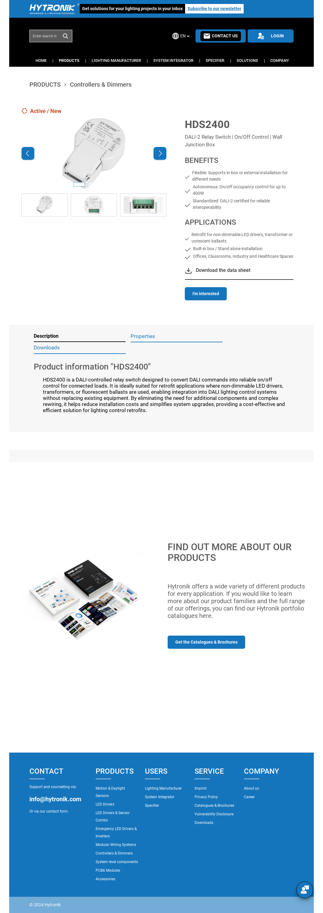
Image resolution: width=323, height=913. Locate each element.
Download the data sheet (223, 270)
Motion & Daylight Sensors (110, 792)
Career (249, 797)
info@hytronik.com (55, 799)
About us (251, 788)
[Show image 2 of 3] (94, 184)
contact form (57, 811)
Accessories (105, 879)
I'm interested (205, 293)
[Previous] (27, 153)
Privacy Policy (206, 797)
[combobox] (44, 36)
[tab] (80, 336)
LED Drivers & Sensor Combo (113, 816)
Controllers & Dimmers (114, 853)
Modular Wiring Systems (116, 845)
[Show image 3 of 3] (108, 184)
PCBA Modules (108, 870)
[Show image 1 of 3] (79, 184)
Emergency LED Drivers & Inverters (116, 832)
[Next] (160, 153)
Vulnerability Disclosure (214, 814)
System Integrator (159, 797)
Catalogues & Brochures (214, 805)
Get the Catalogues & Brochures (206, 642)
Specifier (152, 805)
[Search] (65, 36)
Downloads (204, 823)
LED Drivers (105, 804)
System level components (117, 862)
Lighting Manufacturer (163, 788)
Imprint (201, 788)
